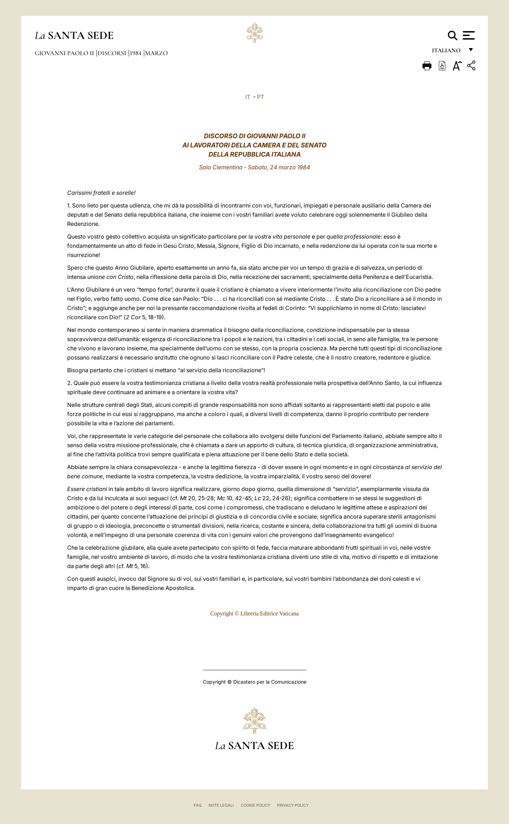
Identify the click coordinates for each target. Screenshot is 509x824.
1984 (136, 53)
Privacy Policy (293, 805)
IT (247, 96)
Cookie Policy (255, 805)
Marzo (156, 53)
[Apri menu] (468, 35)
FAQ (197, 805)
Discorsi (113, 53)
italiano (447, 52)
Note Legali (221, 805)
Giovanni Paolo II (65, 53)
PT (260, 96)
